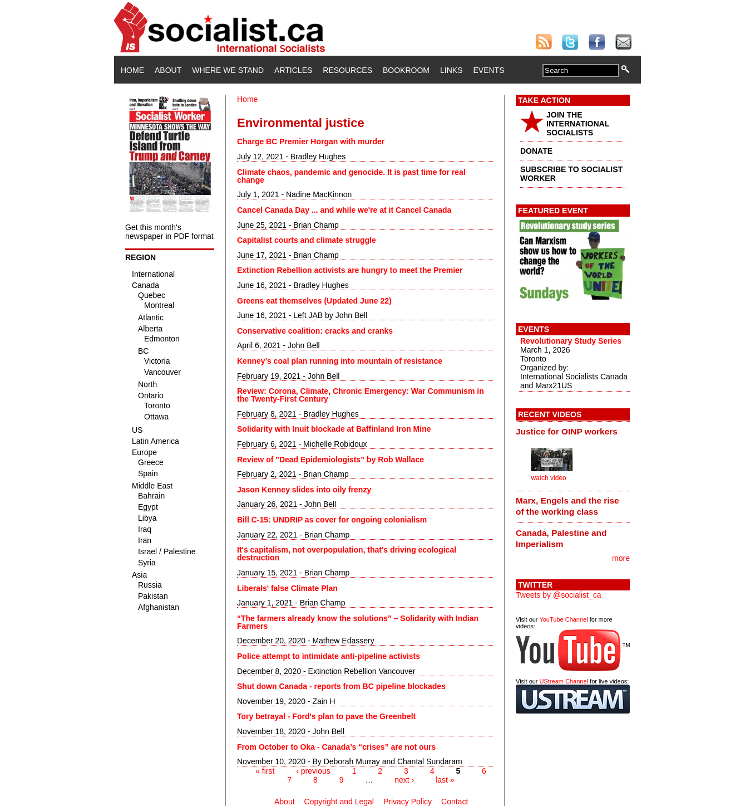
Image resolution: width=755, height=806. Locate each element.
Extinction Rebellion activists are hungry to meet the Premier (349, 270)
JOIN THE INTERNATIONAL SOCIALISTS (577, 123)
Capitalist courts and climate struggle (306, 240)
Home (132, 70)
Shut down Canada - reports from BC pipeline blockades (341, 686)
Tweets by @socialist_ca (558, 594)
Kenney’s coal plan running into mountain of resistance (339, 360)
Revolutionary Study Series (570, 340)
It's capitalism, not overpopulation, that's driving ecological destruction (346, 553)
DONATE (536, 150)
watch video (548, 478)
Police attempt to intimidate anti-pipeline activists (328, 656)
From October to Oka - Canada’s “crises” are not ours (336, 747)
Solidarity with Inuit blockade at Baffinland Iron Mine (334, 428)
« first (264, 770)
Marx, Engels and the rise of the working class (567, 506)
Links (451, 70)
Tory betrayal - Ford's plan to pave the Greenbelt (326, 716)
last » (445, 779)
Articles (293, 70)
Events (488, 70)
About (168, 70)
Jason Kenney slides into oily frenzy (304, 489)
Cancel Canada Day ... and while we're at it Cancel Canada (344, 210)
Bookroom (406, 70)
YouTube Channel (563, 619)
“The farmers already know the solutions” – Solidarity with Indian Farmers (357, 622)
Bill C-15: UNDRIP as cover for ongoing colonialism (332, 519)
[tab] (573, 431)
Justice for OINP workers (567, 431)
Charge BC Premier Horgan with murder (310, 141)
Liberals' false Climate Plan (287, 588)
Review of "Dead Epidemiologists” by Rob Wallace (330, 459)
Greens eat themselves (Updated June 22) (314, 300)
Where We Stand (228, 70)
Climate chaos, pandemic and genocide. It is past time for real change (351, 176)
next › (404, 779)
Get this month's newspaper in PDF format (169, 232)
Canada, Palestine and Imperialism (561, 538)
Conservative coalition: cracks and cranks (315, 330)
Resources (347, 70)
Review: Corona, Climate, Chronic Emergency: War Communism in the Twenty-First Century (360, 395)
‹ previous (313, 770)
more (621, 558)
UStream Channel (564, 681)
